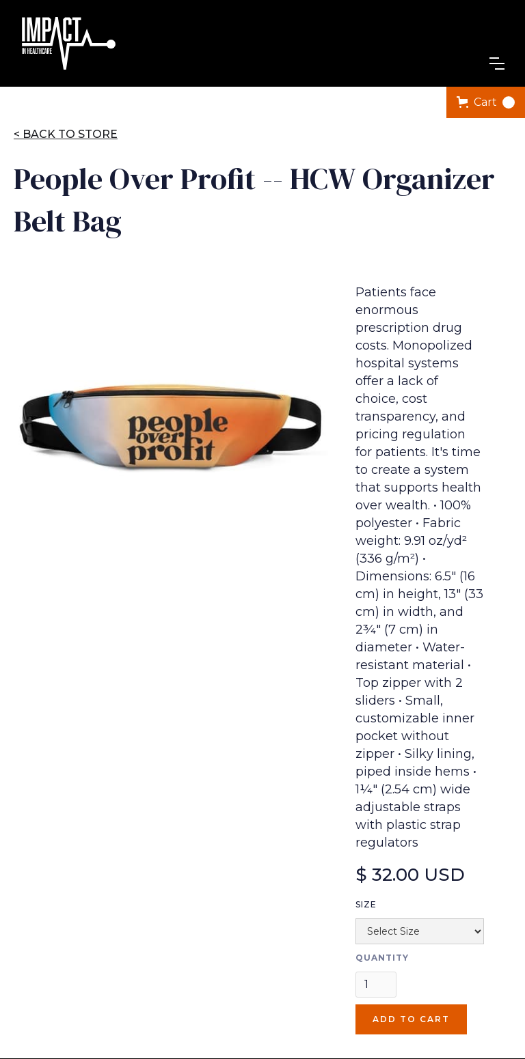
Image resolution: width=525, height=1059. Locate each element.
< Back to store (66, 134)
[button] (496, 63)
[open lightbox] (171, 427)
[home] (68, 43)
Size (366, 904)
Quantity (382, 957)
